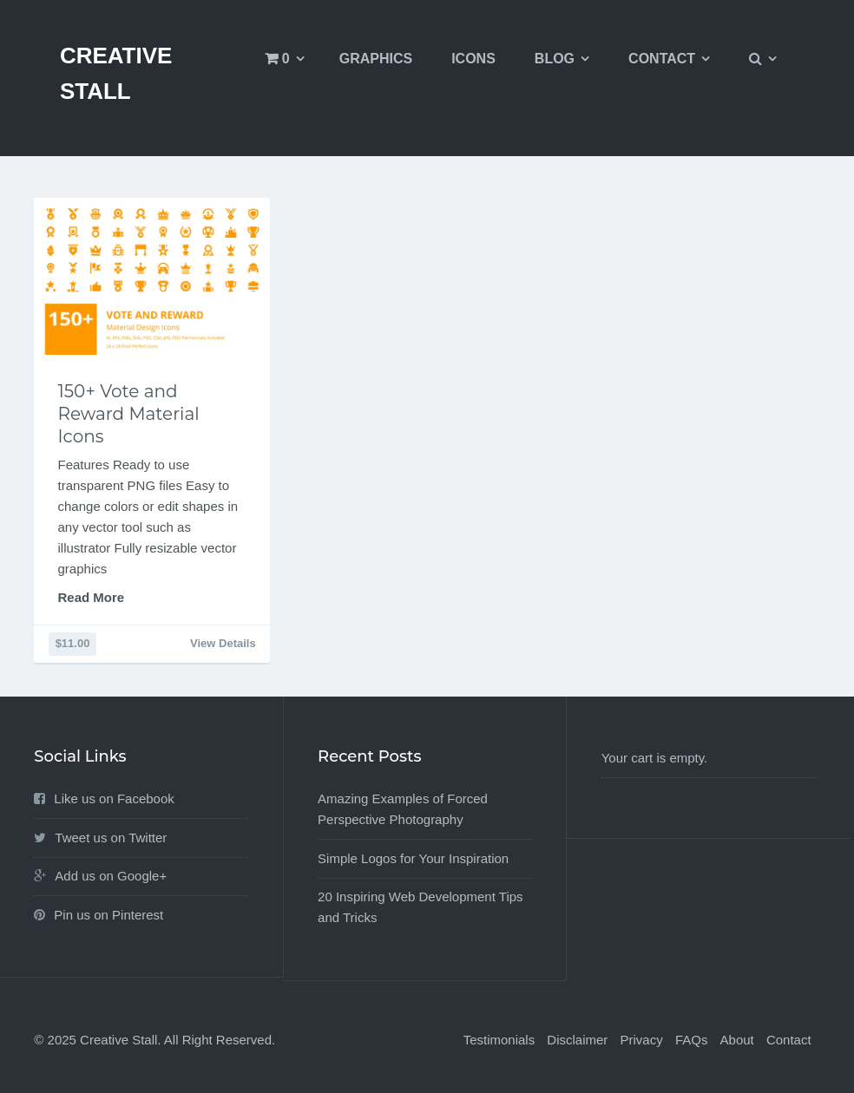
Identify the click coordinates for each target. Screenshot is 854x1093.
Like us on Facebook (114, 798)
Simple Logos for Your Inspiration (413, 858)
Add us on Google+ (111, 875)
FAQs (691, 1039)
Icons (473, 58)
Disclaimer (577, 1039)
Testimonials (499, 1039)
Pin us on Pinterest (108, 914)
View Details (223, 643)
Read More (91, 597)
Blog (555, 58)
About (737, 1039)
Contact (661, 58)
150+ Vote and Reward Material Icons (129, 414)
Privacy (642, 1039)
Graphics (375, 58)
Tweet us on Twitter (111, 837)
